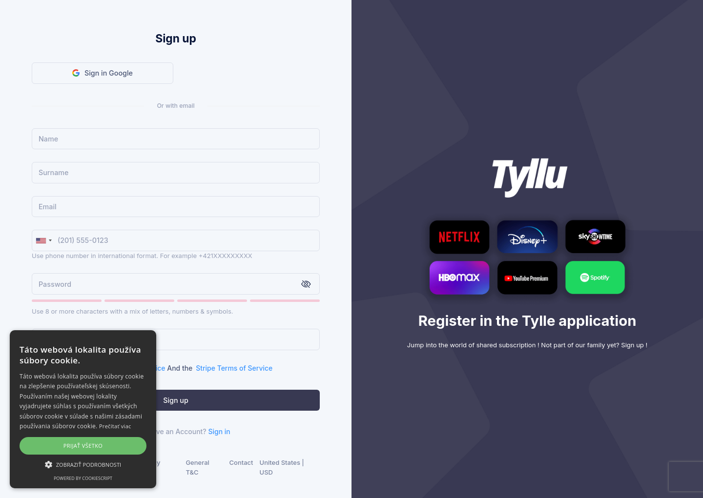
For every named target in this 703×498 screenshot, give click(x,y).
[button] (83, 464)
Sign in (219, 431)
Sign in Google (102, 73)
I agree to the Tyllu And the (159, 368)
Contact (241, 462)
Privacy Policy (149, 467)
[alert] (83, 409)
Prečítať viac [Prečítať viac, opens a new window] (115, 426)
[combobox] (43, 240)
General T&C (197, 467)
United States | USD (282, 467)
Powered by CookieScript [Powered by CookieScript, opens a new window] (83, 478)
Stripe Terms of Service (234, 368)
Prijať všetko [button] (83, 445)
